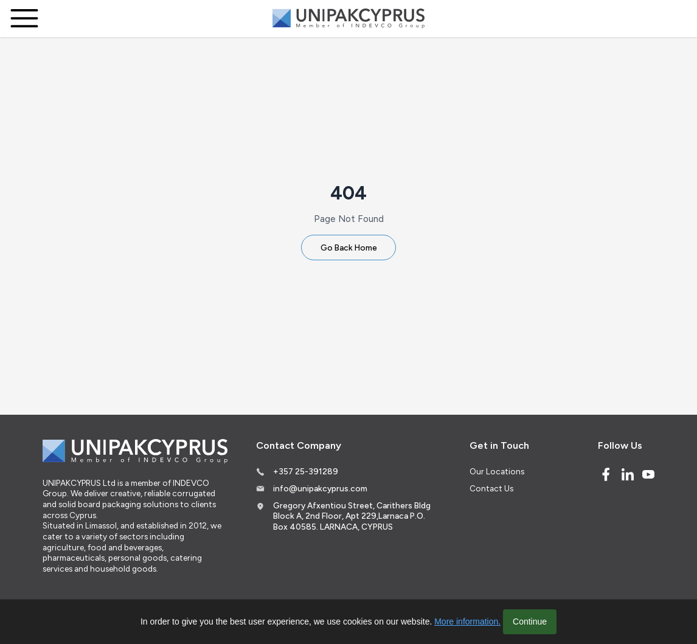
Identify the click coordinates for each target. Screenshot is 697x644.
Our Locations (497, 471)
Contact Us (491, 488)
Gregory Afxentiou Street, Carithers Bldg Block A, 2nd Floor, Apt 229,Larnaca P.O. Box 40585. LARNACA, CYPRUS (352, 515)
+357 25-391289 (305, 471)
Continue (530, 621)
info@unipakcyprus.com (320, 488)
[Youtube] (648, 474)
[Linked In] (628, 474)
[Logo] (348, 19)
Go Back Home (349, 247)
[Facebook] (606, 474)
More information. (467, 621)
